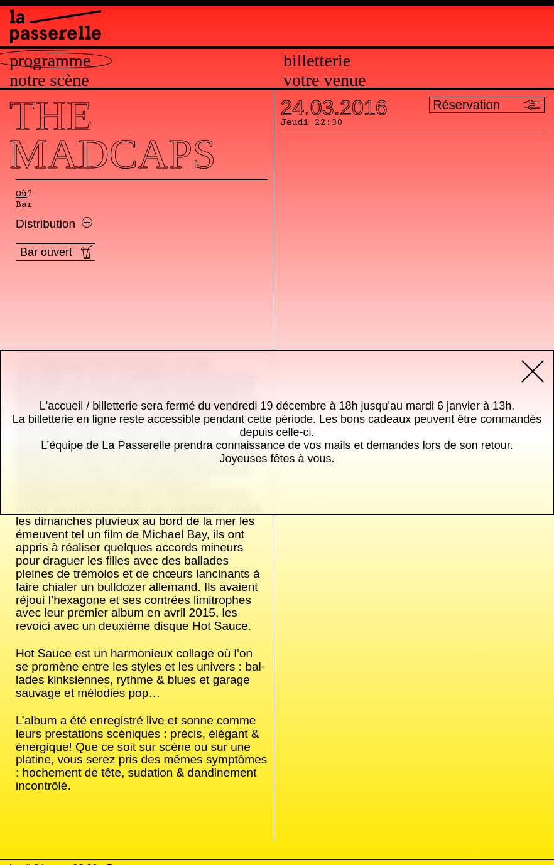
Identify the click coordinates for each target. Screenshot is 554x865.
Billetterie (316, 61)
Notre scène (49, 80)
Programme (49, 61)
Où (21, 194)
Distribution (54, 224)
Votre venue (324, 80)
